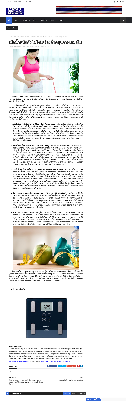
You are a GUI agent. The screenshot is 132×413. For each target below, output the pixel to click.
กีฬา (90, 322)
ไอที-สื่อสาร (26, 20)
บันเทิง (52, 20)
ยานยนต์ (91, 312)
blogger (66, 399)
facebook (80, 399)
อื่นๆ (90, 331)
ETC (91, 349)
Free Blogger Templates (30, 410)
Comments (117, 339)
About (15, 1)
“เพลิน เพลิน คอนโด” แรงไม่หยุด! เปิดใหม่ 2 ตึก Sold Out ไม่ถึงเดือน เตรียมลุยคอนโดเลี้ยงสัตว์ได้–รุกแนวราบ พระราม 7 (112, 205)
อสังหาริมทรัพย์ (93, 309)
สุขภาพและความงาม (19, 37)
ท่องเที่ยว (44, 20)
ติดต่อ (91, 334)
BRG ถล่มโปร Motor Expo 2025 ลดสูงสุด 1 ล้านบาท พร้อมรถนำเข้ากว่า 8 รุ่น (111, 212)
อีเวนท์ (35, 20)
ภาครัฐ (61, 20)
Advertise (29, 1)
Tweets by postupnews (97, 194)
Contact (21, 1)
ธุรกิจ (15, 20)
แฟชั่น (91, 327)
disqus (73, 399)
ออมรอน (28, 37)
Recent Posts (98, 339)
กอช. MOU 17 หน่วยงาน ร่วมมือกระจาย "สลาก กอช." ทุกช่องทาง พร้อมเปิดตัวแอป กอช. (111, 221)
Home (9, 1)
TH (43, 37)
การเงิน (91, 319)
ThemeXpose (17, 410)
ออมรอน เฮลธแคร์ (36, 37)
